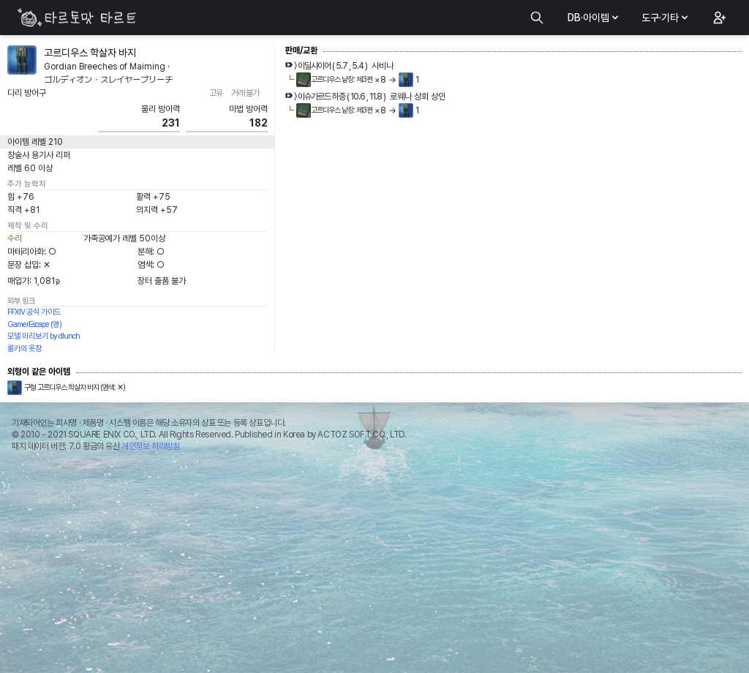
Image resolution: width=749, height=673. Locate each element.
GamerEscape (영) (34, 324)
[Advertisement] (374, 566)
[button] (718, 17)
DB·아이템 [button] (594, 17)
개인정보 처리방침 (150, 446)
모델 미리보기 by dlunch (43, 336)
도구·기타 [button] (665, 17)
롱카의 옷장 (24, 348)
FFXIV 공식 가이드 (34, 312)
